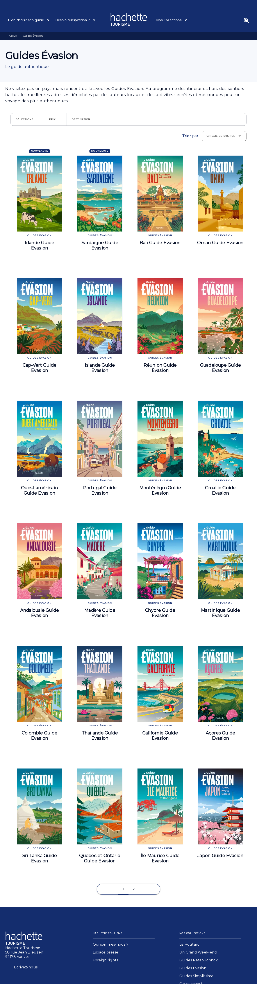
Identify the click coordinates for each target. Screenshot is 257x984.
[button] (27, 119)
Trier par (190, 136)
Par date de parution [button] (220, 136)
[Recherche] (246, 20)
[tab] (29, 20)
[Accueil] (128, 19)
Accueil (13, 35)
